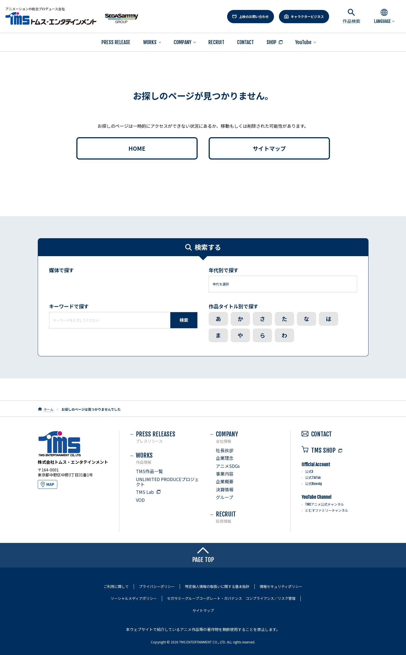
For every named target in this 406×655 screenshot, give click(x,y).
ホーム (48, 409)
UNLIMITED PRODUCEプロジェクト (167, 481)
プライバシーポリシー (157, 586)
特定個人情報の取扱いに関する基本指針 (217, 586)
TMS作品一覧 (149, 471)
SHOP (271, 42)
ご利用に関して (116, 586)
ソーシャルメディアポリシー (134, 598)
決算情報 (224, 489)
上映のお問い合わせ (254, 16)
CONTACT (245, 42)
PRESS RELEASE (115, 42)
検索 (183, 320)
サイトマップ (269, 148)
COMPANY (182, 42)
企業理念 (224, 458)
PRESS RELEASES (167, 436)
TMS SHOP (318, 450)
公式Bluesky (313, 484)
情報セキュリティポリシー (281, 586)
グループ (224, 497)
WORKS (150, 42)
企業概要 (224, 481)
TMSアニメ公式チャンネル (324, 504)
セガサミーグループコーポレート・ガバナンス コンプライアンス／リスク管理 (231, 598)
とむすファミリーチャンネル (326, 510)
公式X (309, 472)
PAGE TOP (203, 555)
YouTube (303, 42)
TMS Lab (145, 492)
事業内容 (224, 473)
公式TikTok (313, 478)
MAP (50, 484)
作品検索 (351, 16)
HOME (136, 148)
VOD (140, 500)
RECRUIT (216, 42)
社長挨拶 (224, 450)
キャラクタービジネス (307, 16)
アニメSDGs (228, 466)
